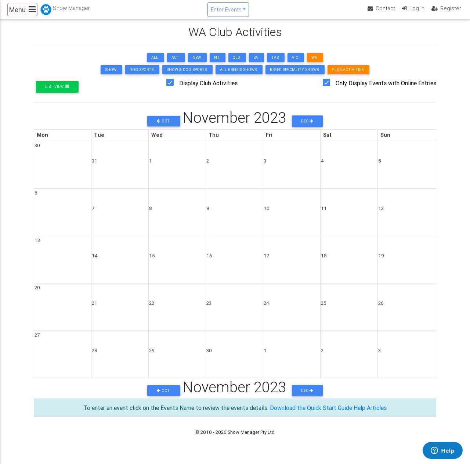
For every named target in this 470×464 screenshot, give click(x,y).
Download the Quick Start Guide (311, 414)
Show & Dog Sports (187, 76)
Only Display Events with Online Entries (386, 89)
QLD (236, 63)
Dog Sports (141, 76)
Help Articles (370, 414)
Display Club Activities (208, 89)
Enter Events (226, 12)
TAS (275, 63)
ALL (154, 63)
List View (57, 92)
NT (217, 63)
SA (255, 63)
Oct (164, 127)
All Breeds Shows (238, 76)
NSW (196, 63)
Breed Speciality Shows (294, 76)
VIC (295, 63)
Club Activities (348, 76)
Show (110, 76)
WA (314, 63)
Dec (307, 127)
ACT (175, 63)
